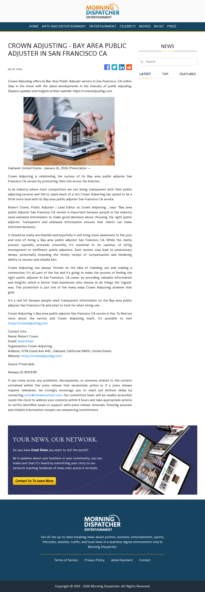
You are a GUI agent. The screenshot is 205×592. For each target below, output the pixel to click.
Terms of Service (66, 560)
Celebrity (128, 26)
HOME (33, 26)
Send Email (25, 341)
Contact (145, 560)
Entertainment (102, 26)
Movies (145, 26)
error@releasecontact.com (43, 395)
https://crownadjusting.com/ (41, 356)
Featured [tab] (188, 74)
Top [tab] (165, 74)
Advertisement (122, 560)
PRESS (171, 26)
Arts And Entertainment (64, 26)
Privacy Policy (94, 560)
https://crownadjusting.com (28, 323)
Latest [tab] (145, 74)
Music (159, 26)
